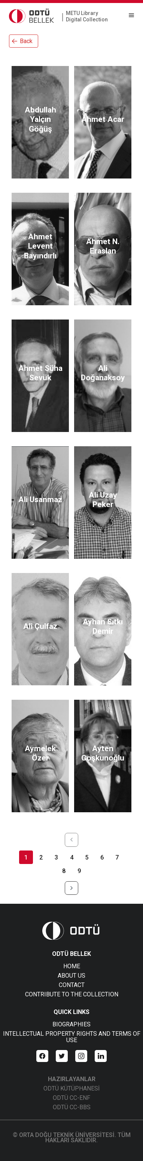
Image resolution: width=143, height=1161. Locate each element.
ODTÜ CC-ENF (71, 1097)
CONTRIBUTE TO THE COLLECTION (71, 994)
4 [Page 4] (71, 857)
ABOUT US (71, 975)
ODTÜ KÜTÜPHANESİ (71, 1088)
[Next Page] (72, 888)
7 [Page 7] (117, 857)
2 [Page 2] (41, 857)
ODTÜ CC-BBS (72, 1107)
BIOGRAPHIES (71, 1024)
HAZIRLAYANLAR (71, 1079)
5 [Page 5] (86, 857)
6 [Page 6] (102, 857)
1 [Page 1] (26, 857)
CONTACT (72, 984)
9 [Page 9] (79, 870)
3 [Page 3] (56, 857)
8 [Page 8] (64, 870)
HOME (71, 966)
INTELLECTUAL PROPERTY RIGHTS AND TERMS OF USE (71, 1037)
